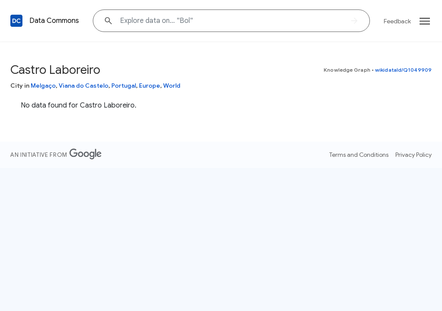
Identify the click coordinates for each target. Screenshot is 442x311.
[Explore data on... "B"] (231, 21)
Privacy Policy (413, 155)
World (171, 85)
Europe (149, 85)
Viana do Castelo (83, 85)
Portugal (123, 85)
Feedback (397, 21)
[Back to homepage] (16, 21)
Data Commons (54, 20)
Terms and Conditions (358, 155)
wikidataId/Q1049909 (403, 70)
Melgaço (43, 85)
